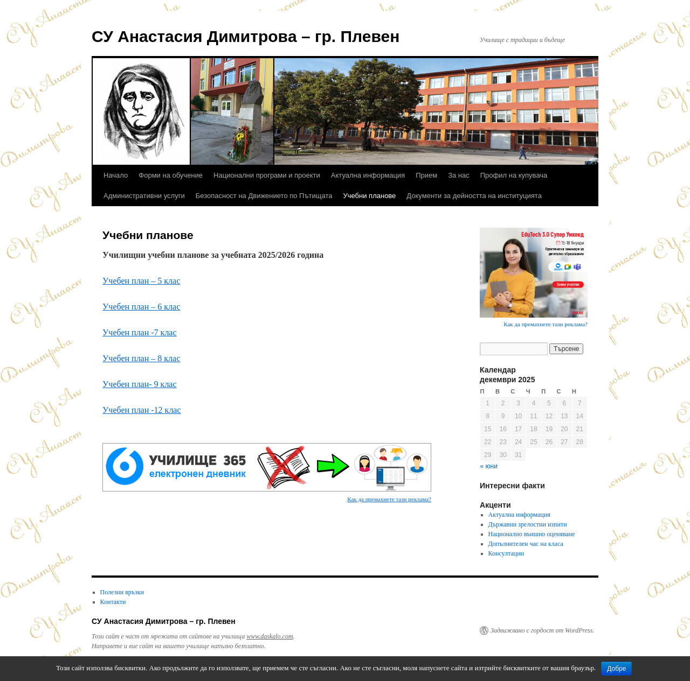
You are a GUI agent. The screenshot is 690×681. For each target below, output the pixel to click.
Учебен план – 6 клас (141, 306)
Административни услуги (144, 196)
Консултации (506, 553)
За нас (459, 175)
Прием (426, 175)
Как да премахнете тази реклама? (389, 499)
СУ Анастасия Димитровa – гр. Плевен (245, 36)
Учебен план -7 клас (139, 332)
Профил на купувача (514, 175)
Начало (116, 175)
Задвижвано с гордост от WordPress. (542, 630)
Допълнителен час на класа (525, 543)
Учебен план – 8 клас (141, 358)
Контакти (113, 602)
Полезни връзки (122, 592)
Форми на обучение (171, 175)
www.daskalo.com (269, 636)
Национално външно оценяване (531, 534)
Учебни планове (369, 196)
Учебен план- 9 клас (139, 384)
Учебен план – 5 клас (141, 280)
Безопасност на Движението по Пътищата (264, 196)
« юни (489, 466)
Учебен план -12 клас (141, 410)
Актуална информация (368, 175)
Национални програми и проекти (266, 175)
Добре (616, 668)
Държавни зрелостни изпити (527, 524)
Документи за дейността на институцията (474, 196)
